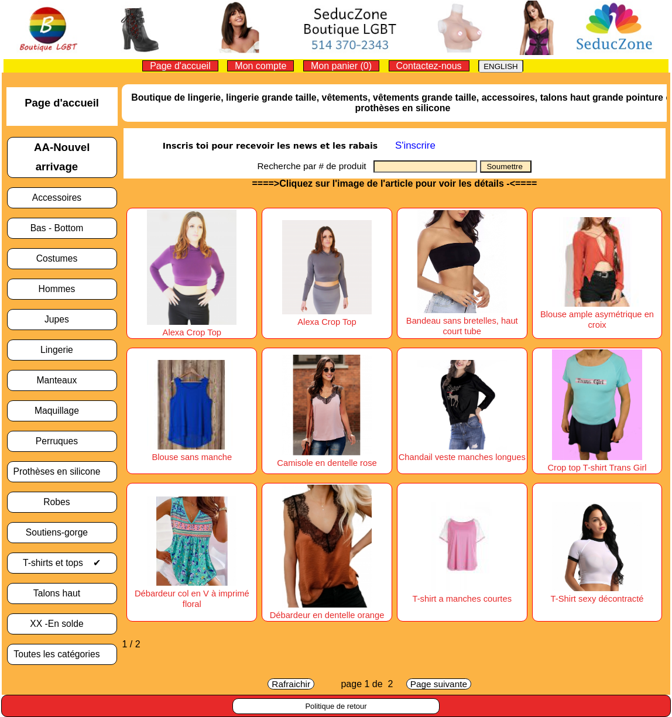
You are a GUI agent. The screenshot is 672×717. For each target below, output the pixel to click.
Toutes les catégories (61, 654)
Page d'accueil (180, 66)
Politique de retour (335, 706)
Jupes (61, 319)
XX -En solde (62, 624)
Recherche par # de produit (316, 166)
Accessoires (62, 198)
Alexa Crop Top (191, 327)
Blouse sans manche (191, 452)
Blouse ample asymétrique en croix (597, 314)
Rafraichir (291, 684)
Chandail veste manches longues (462, 452)
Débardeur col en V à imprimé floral (192, 593)
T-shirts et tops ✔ (62, 563)
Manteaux (62, 380)
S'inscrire (415, 145)
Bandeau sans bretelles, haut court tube (462, 321)
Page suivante (438, 684)
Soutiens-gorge (62, 532)
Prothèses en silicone (61, 471)
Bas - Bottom (62, 228)
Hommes (62, 289)
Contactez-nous (429, 66)
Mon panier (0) (341, 66)
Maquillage (62, 411)
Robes (61, 502)
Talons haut (62, 593)
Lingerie (61, 350)
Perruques (62, 441)
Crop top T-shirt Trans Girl (596, 462)
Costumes (62, 258)
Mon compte (260, 66)
